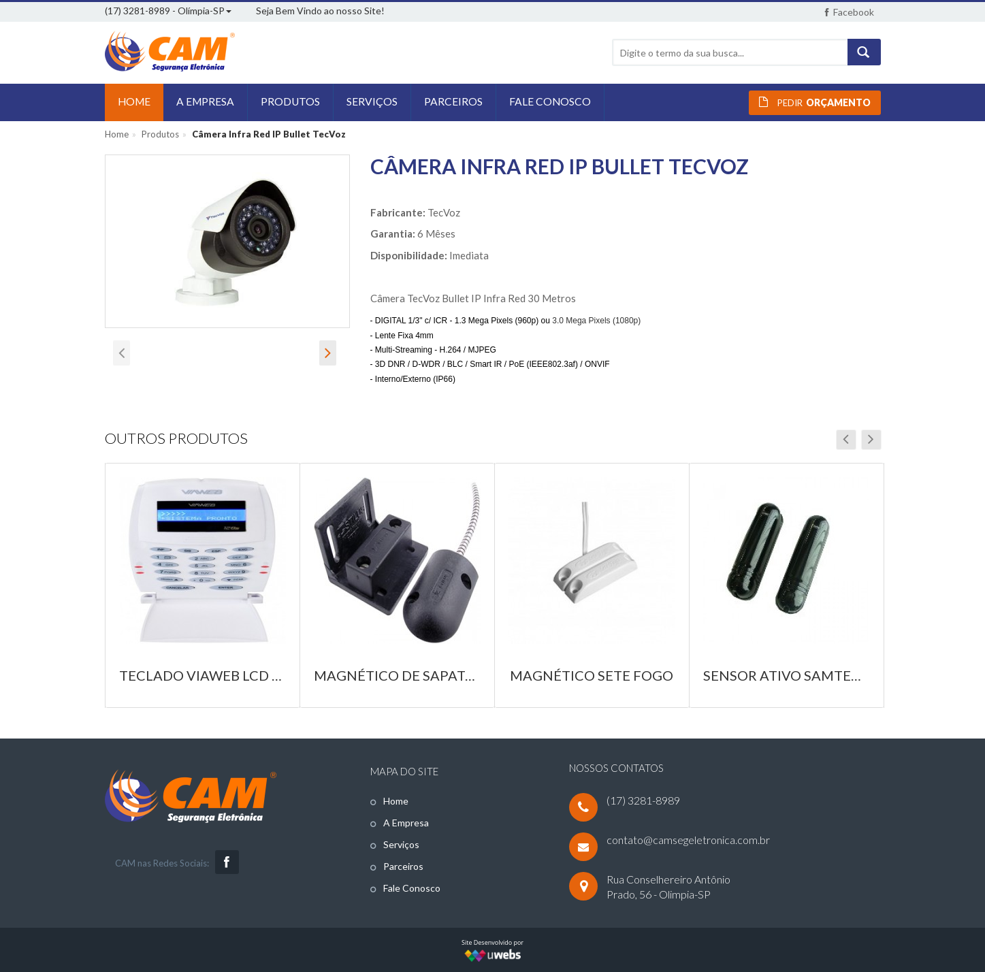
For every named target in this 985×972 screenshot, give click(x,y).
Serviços (401, 844)
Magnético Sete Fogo (591, 675)
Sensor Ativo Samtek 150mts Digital (786, 675)
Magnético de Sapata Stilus (397, 675)
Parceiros (403, 866)
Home (117, 134)
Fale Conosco (411, 888)
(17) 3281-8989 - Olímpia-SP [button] (168, 10)
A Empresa (406, 822)
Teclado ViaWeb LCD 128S (202, 675)
